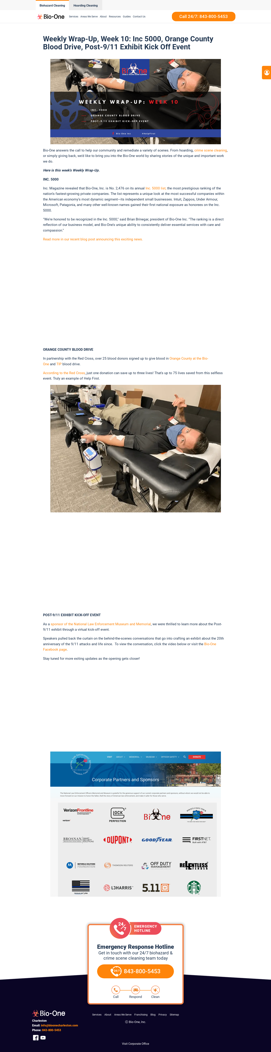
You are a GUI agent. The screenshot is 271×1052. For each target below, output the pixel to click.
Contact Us (139, 16)
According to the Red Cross (64, 373)
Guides (127, 16)
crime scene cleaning (210, 150)
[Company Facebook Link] (35, 1037)
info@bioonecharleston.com (59, 1025)
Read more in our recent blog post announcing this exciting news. (93, 239)
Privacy (162, 1014)
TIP (59, 364)
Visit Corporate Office (135, 1043)
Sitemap (174, 1014)
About (103, 16)
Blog (153, 1014)
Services (73, 16)
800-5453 (51, 1030)
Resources (115, 16)
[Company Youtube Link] (43, 1037)
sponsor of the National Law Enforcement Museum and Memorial (101, 624)
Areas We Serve (89, 16)
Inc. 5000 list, (156, 188)
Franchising (141, 1014)
